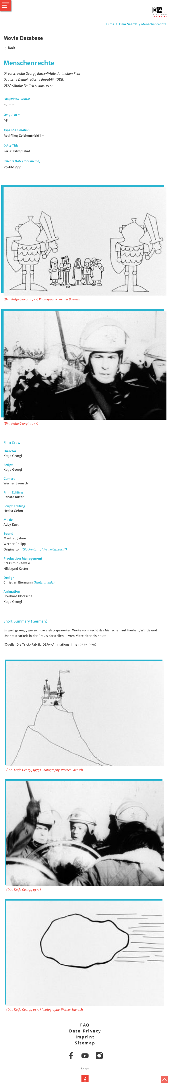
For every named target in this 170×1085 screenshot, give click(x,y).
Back (9, 48)
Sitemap (85, 1043)
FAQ (85, 1025)
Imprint (85, 1037)
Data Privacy (85, 1031)
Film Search (128, 24)
